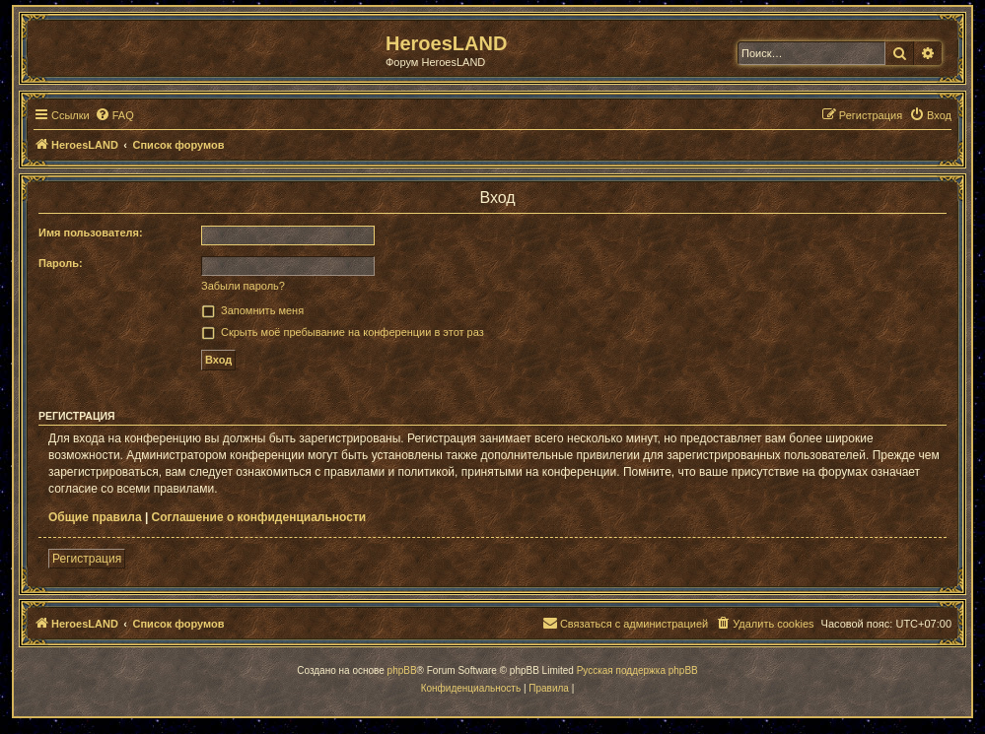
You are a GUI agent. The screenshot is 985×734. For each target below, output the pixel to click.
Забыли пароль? (243, 286)
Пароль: (60, 263)
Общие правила (95, 517)
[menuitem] (114, 115)
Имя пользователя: (90, 232)
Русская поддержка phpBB (637, 670)
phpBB (402, 670)
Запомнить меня (262, 310)
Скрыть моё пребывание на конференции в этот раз (352, 332)
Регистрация (86, 559)
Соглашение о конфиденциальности (259, 517)
